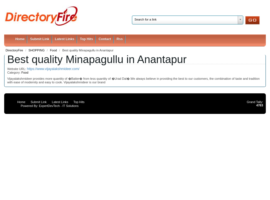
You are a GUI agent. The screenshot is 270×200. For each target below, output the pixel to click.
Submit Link (39, 39)
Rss (120, 39)
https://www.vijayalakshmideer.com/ (53, 69)
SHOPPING (36, 50)
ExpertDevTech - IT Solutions (58, 106)
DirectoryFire (15, 50)
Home (19, 39)
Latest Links (64, 39)
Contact (105, 39)
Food (54, 50)
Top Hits (86, 39)
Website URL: (17, 69)
